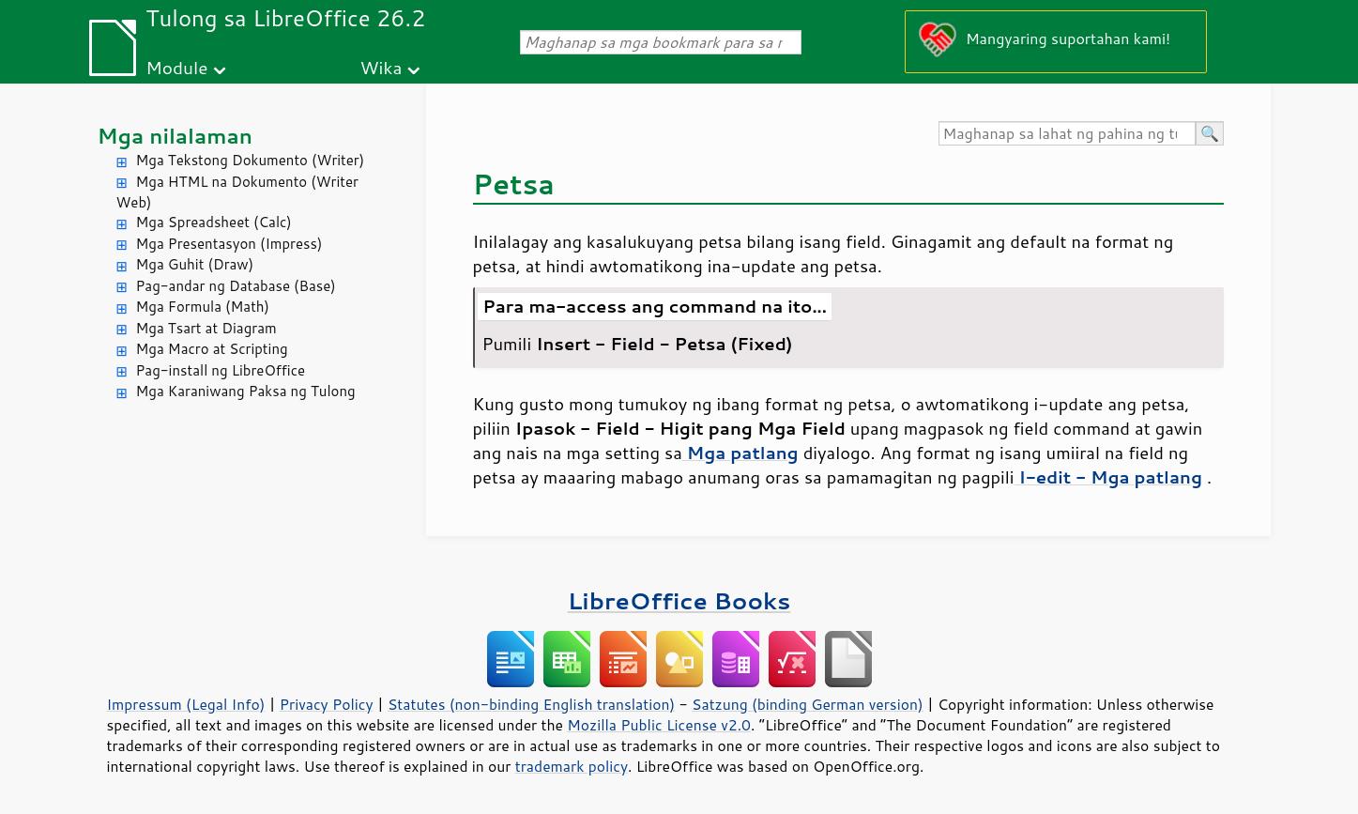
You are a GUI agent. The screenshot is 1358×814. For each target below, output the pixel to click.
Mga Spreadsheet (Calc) (214, 222)
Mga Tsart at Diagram (206, 328)
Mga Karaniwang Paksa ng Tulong (246, 391)
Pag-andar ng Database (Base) (236, 286)
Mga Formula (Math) (203, 306)
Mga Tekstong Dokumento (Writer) (250, 160)
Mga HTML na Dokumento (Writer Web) (237, 192)
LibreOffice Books (679, 600)
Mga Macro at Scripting (212, 349)
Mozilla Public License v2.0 (659, 724)
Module (176, 67)
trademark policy (571, 766)
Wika (381, 67)
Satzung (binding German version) (807, 704)
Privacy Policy (327, 704)
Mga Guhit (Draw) (195, 264)
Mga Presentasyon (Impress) (229, 243)
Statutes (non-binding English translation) (531, 704)
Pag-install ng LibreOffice (221, 370)
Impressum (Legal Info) (186, 704)
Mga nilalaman (175, 135)
